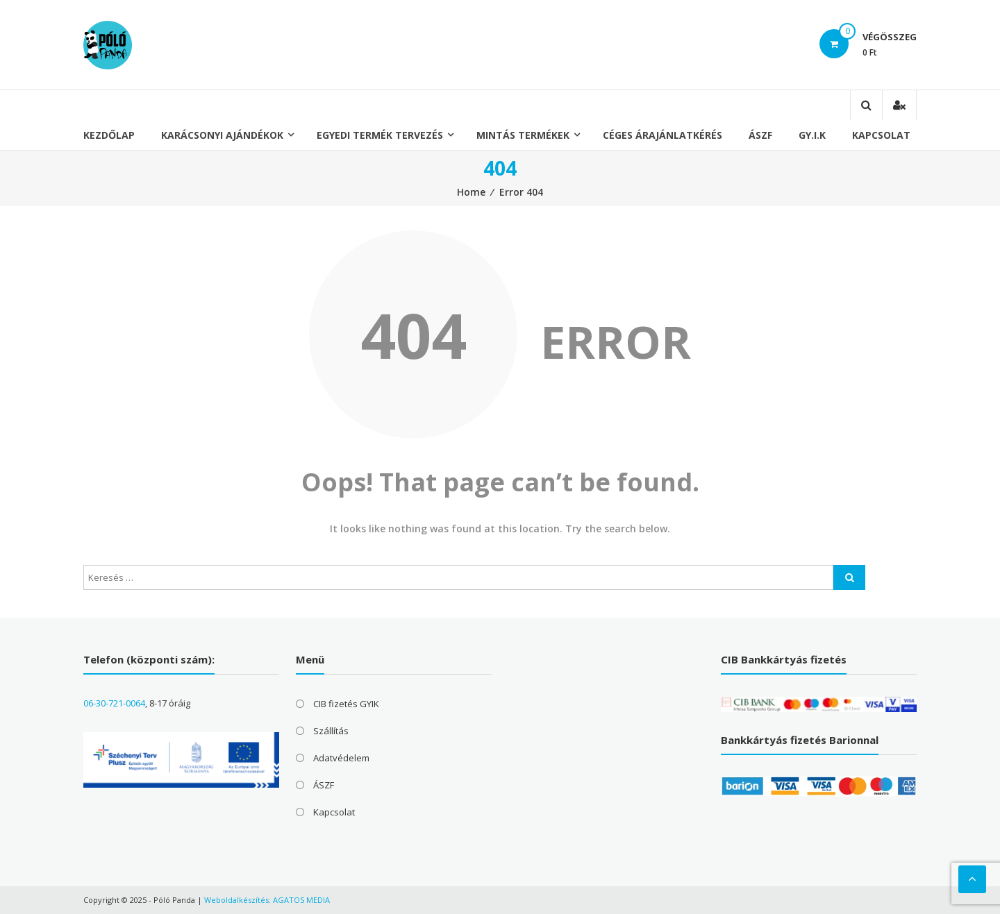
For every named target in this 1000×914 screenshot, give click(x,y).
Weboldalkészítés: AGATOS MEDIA (267, 900)
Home (471, 191)
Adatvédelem (341, 758)
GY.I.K (812, 135)
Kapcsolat (881, 135)
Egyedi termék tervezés (380, 135)
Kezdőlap (109, 135)
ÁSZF (760, 135)
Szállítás (331, 731)
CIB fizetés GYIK (346, 703)
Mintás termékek (522, 135)
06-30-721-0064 (114, 703)
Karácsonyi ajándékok (222, 135)
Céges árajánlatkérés (662, 135)
